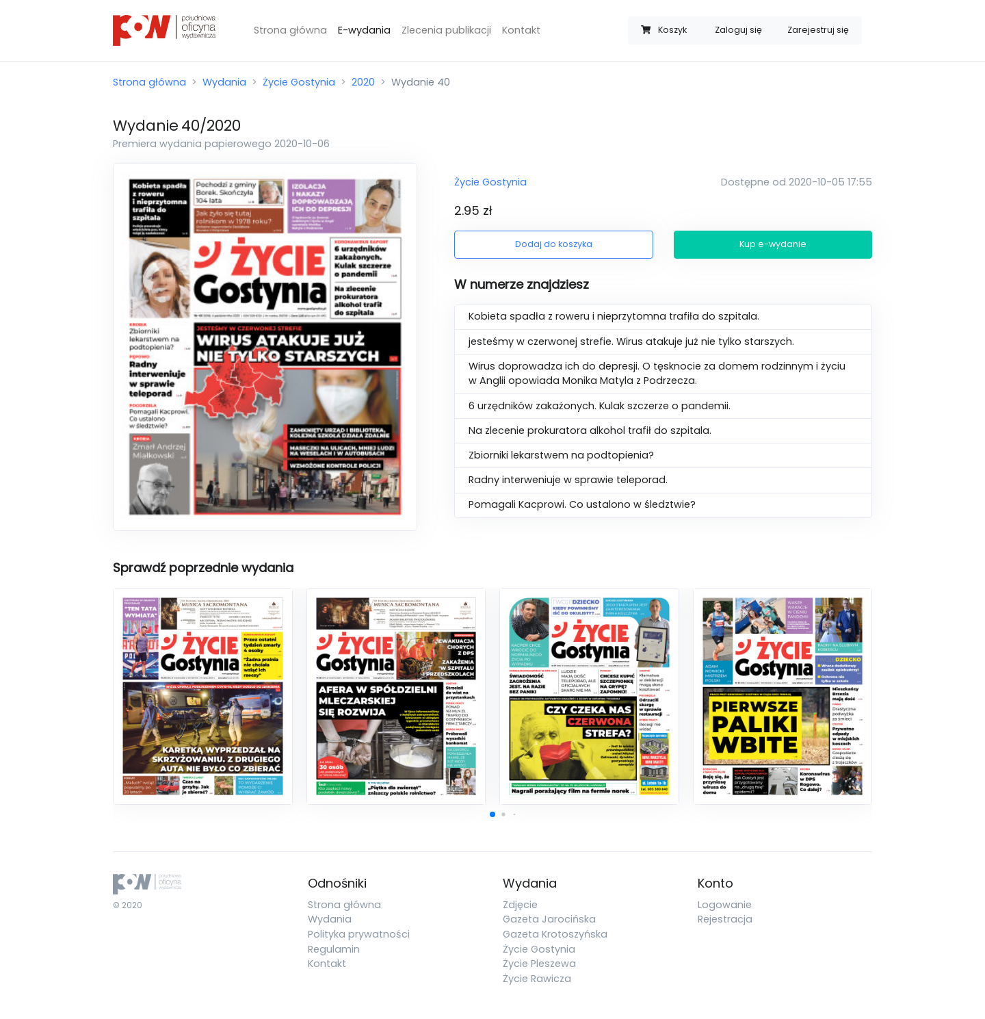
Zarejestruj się (818, 30)
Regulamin (334, 949)
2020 (363, 82)
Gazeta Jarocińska (549, 919)
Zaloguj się (738, 30)
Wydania (224, 82)
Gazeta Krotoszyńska (555, 934)
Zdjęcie (520, 905)
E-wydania (364, 30)
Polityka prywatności (359, 934)
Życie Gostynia (299, 82)
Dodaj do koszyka (553, 244)
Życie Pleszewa (539, 963)
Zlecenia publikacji (446, 30)
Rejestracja (725, 919)
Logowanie (725, 905)
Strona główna (290, 30)
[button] (492, 814)
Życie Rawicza (537, 978)
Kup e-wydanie (772, 244)
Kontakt (521, 30)
